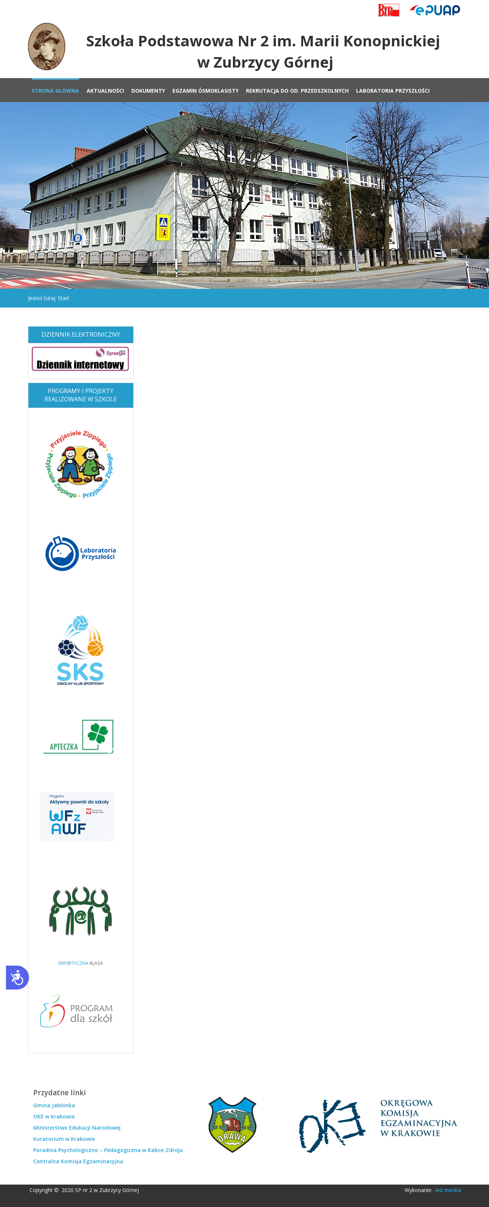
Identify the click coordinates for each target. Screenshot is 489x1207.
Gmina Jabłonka (54, 1105)
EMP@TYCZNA (73, 963)
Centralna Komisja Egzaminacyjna (78, 1161)
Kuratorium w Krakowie (64, 1138)
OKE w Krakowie (54, 1116)
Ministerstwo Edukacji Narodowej (77, 1127)
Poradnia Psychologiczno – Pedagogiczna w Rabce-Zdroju (108, 1150)
